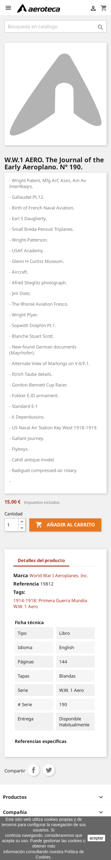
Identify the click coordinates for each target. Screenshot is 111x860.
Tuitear (49, 770)
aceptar (96, 838)
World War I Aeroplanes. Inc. (58, 575)
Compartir (33, 770)
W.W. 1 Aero (25, 606)
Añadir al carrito (65, 525)
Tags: (19, 592)
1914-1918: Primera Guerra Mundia (50, 600)
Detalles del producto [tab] (41, 560)
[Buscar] (55, 26)
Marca (20, 575)
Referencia (26, 584)
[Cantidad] (11, 524)
